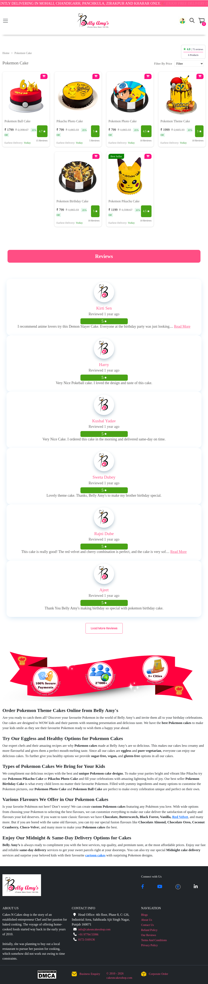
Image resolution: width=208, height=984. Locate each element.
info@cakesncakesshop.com (94, 929)
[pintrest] (178, 887)
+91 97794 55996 (88, 934)
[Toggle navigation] (5, 21)
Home (5, 53)
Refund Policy (149, 930)
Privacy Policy (149, 945)
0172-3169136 (86, 939)
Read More (182, 326)
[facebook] (142, 887)
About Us (146, 919)
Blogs (144, 914)
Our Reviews (148, 935)
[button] (182, 20)
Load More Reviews (104, 628)
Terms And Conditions (154, 940)
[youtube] (159, 887)
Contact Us (147, 925)
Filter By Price (163, 63)
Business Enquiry (89, 973)
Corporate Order (158, 973)
